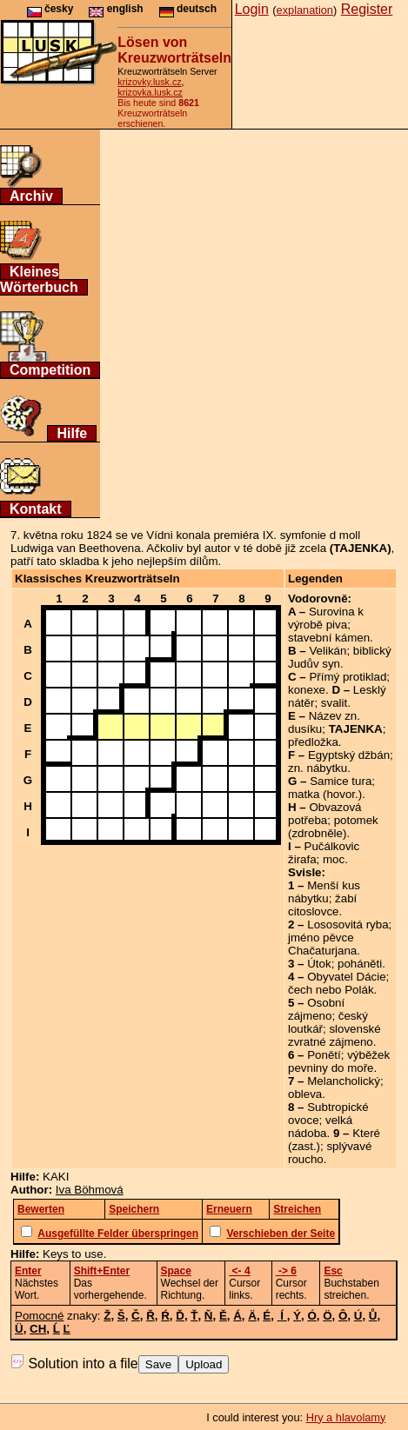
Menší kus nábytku (324, 892)
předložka (313, 741)
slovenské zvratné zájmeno (334, 1035)
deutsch (188, 9)
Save (158, 1364)
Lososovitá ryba (347, 924)
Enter (28, 1271)
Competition (50, 369)
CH (38, 1328)
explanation (305, 10)
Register (367, 9)
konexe (306, 689)
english (116, 9)
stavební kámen (329, 637)
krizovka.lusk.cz (150, 92)
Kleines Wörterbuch (39, 279)
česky (50, 9)
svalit (334, 702)
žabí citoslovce (322, 905)
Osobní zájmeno (316, 1009)
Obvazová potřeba (324, 814)
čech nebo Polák (331, 989)
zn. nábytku (317, 768)
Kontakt (36, 509)
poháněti (360, 963)
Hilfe (72, 433)
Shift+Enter (102, 1271)
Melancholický (343, 1080)
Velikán (327, 650)
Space (176, 1271)
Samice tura (340, 781)
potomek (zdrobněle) (333, 827)
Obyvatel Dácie (346, 976)
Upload (203, 1364)
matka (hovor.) (325, 794)
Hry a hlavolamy (346, 1417)
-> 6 (286, 1271)
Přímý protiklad (347, 676)
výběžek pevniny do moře (339, 1061)
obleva (305, 1094)
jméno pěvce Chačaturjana (322, 944)
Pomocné (39, 1315)
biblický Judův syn (339, 657)
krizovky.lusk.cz (149, 81)
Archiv (31, 196)
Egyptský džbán (349, 755)
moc (333, 859)
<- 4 (239, 1271)
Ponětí (324, 1054)
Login (252, 9)
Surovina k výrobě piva (326, 618)
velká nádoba (320, 1127)
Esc (333, 1271)
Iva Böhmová (90, 1189)
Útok (319, 963)
